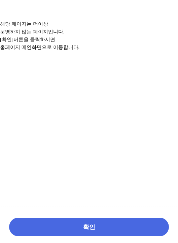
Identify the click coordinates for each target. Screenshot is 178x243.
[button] (89, 227)
